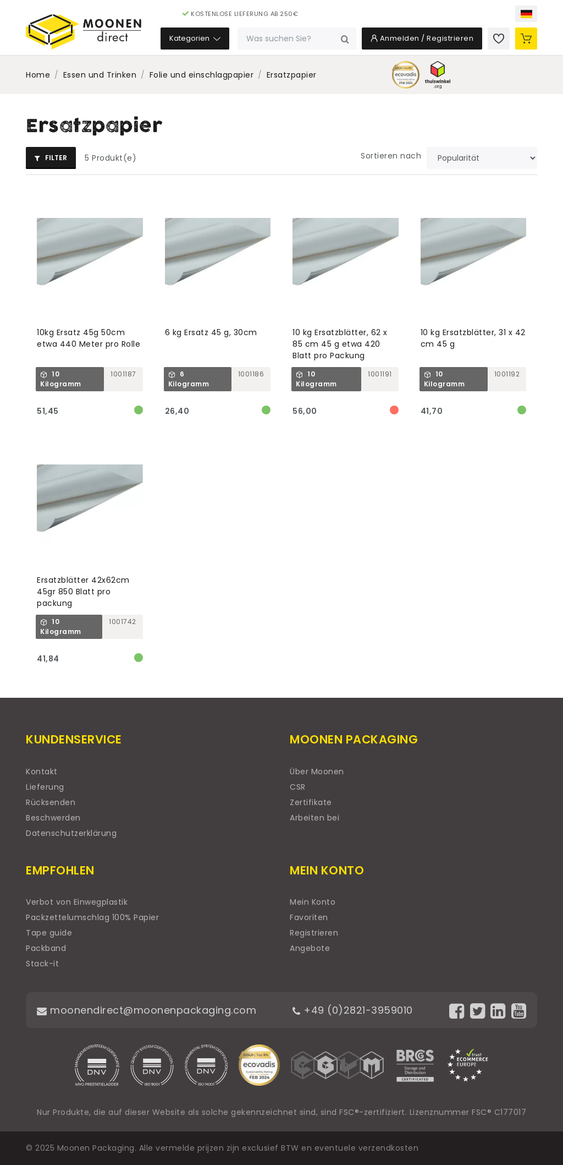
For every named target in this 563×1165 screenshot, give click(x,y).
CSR (298, 786)
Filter (51, 157)
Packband (46, 948)
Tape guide (49, 932)
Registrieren (314, 932)
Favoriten (309, 917)
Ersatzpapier (292, 74)
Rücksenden (50, 802)
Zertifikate (311, 802)
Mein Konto (312, 901)
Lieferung (45, 786)
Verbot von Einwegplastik (77, 901)
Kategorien (194, 38)
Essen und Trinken (100, 74)
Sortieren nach (391, 155)
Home (38, 74)
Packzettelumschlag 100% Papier (92, 917)
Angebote (310, 948)
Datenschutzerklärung (71, 833)
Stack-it (42, 963)
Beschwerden (53, 817)
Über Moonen (317, 771)
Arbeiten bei (314, 817)
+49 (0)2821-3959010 (352, 1010)
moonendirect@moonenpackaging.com (146, 1010)
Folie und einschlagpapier (202, 74)
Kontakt (42, 771)
